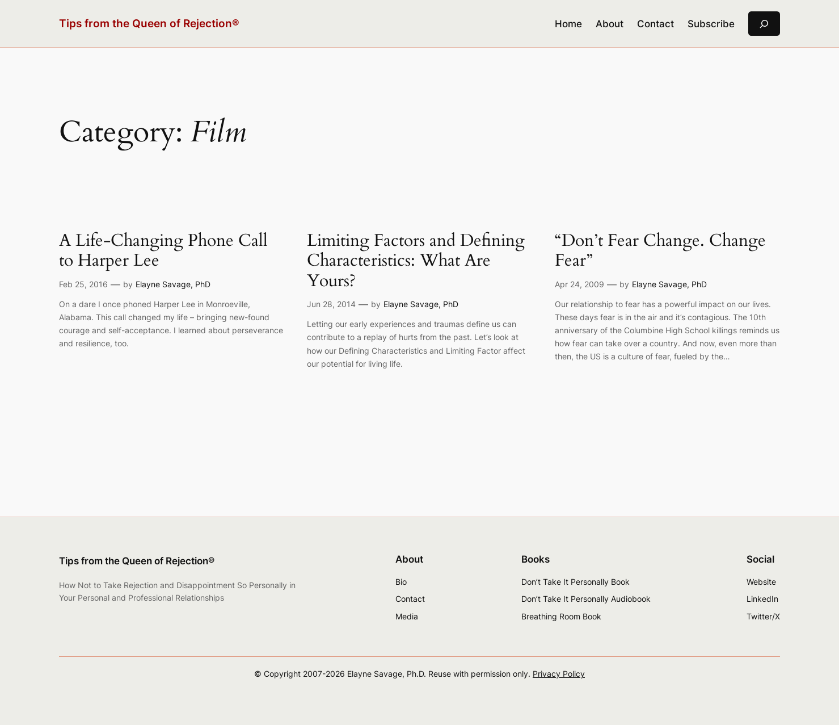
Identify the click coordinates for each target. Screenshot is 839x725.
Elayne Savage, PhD (173, 284)
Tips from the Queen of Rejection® (149, 23)
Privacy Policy (559, 673)
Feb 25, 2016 (83, 284)
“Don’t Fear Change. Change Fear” (660, 251)
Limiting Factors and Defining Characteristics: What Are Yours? (416, 261)
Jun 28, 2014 (331, 304)
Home (568, 24)
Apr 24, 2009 (579, 284)
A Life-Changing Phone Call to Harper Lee (163, 251)
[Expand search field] (764, 23)
